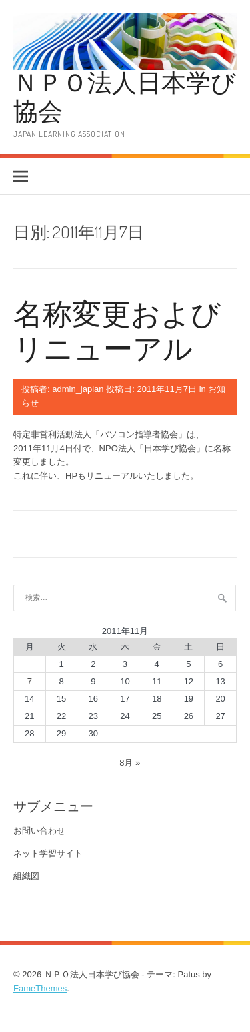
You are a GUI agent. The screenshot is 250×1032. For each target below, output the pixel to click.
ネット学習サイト (48, 853)
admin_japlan (77, 389)
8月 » (129, 763)
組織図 (26, 876)
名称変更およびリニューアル (117, 330)
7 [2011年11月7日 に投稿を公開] (29, 681)
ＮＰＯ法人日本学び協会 (124, 96)
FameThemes (40, 988)
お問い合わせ (39, 831)
